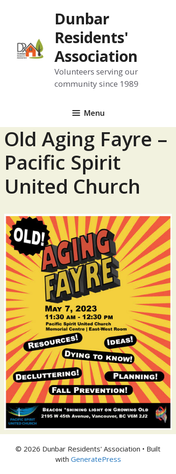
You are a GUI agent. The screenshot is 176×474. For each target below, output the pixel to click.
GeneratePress (96, 459)
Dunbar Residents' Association (96, 37)
